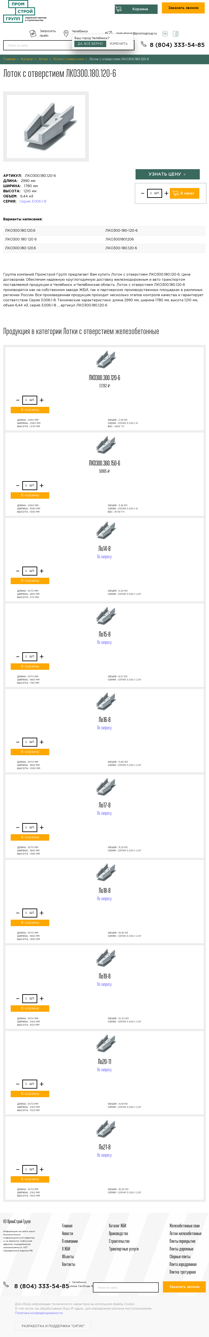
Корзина (140, 9)
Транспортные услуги (124, 1249)
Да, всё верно (90, 44)
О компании (70, 1241)
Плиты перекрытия (182, 1241)
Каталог (27, 59)
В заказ (187, 193)
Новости (67, 1233)
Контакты (68, 1264)
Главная (9, 59)
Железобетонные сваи (185, 1226)
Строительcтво (119, 1241)
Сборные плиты (180, 1256)
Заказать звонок (183, 8)
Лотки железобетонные (186, 1233)
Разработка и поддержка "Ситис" (53, 1326)
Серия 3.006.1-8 (32, 201)
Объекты (68, 1256)
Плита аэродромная (183, 1264)
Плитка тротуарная (183, 1272)
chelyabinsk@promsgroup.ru (136, 33)
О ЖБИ (66, 1249)
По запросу (104, 557)
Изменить (119, 44)
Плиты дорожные (181, 1249)
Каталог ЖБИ (117, 1226)
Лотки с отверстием (68, 59)
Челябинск (80, 31)
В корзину (30, 410)
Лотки (43, 59)
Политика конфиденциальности (39, 1313)
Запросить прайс (48, 33)
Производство (118, 1233)
